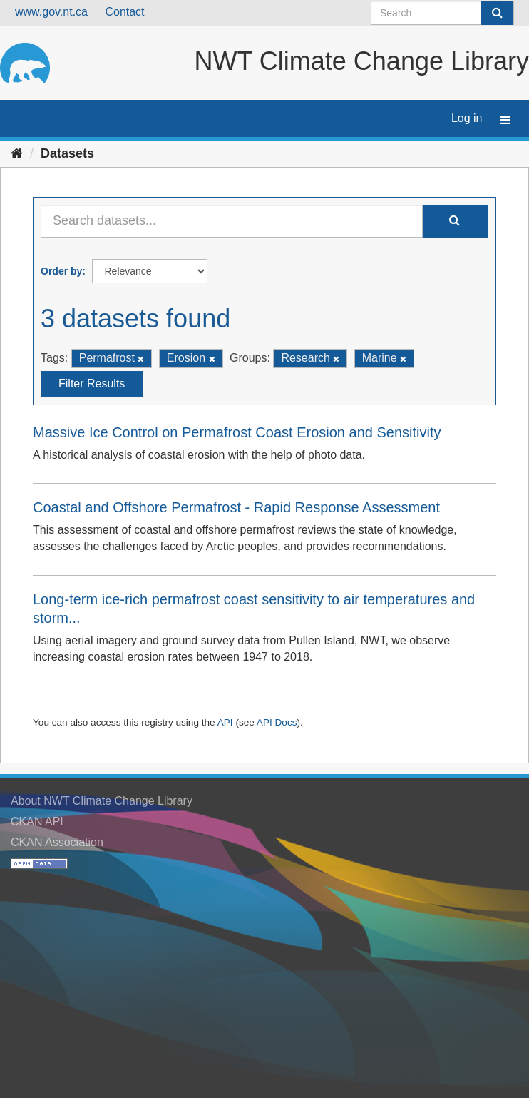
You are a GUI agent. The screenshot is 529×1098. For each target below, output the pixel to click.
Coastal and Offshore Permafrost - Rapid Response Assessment (236, 507)
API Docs (277, 722)
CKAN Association (57, 842)
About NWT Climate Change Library (101, 801)
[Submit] (497, 13)
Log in (467, 118)
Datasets (67, 153)
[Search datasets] (442, 13)
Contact (124, 12)
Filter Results (91, 383)
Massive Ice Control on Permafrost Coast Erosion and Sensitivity (237, 432)
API (225, 722)
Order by (61, 271)
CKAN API (37, 821)
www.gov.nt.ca (51, 12)
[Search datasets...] (232, 221)
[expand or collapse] (505, 121)
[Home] (17, 153)
